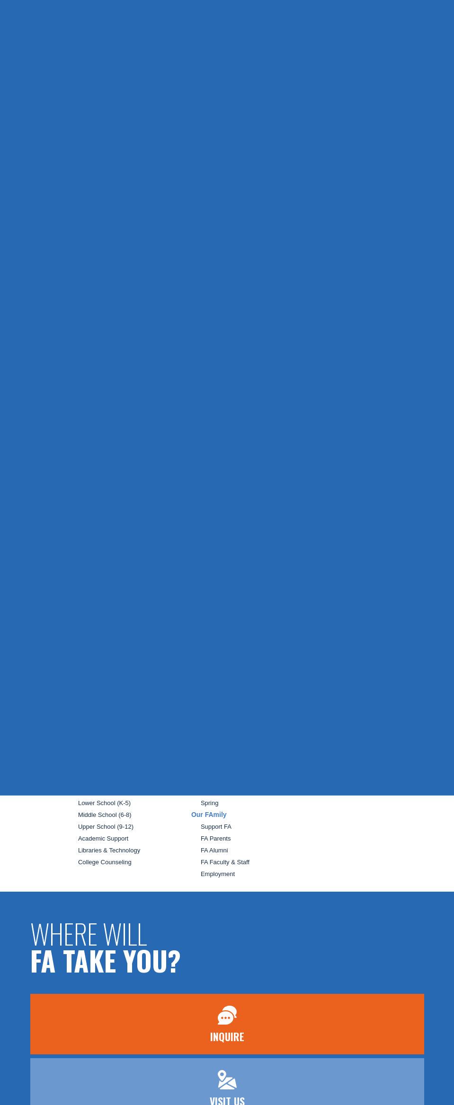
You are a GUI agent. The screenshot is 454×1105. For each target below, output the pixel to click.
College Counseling (105, 862)
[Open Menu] (23, 50)
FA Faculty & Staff (225, 862)
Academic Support (103, 838)
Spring (210, 803)
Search (331, 693)
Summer (212, 767)
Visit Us (206, 13)
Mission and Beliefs (104, 661)
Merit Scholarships (103, 755)
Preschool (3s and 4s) (108, 791)
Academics (86, 779)
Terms (331, 709)
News (329, 627)
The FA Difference (102, 720)
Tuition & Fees (97, 743)
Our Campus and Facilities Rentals (125, 684)
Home (78, 625)
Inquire (168, 13)
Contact (332, 679)
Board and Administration (112, 672)
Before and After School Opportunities (252, 661)
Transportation (228, 696)
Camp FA (205, 743)
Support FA (216, 826)
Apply (240, 13)
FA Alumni (214, 850)
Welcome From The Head (113, 649)
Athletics (212, 637)
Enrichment (224, 684)
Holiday (211, 779)
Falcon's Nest (219, 732)
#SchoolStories (344, 661)
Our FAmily (209, 814)
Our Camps (216, 755)
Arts (206, 649)
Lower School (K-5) (104, 803)
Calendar (334, 643)
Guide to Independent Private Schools (130, 696)
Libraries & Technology (109, 850)
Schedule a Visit (100, 732)
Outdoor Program (224, 720)
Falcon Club (225, 672)
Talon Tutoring (228, 708)
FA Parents (216, 838)
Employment (218, 873)
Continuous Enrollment (109, 767)
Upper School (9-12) (106, 826)
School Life (209, 625)
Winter (210, 791)
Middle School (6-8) (105, 814)
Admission (86, 708)
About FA (83, 637)
